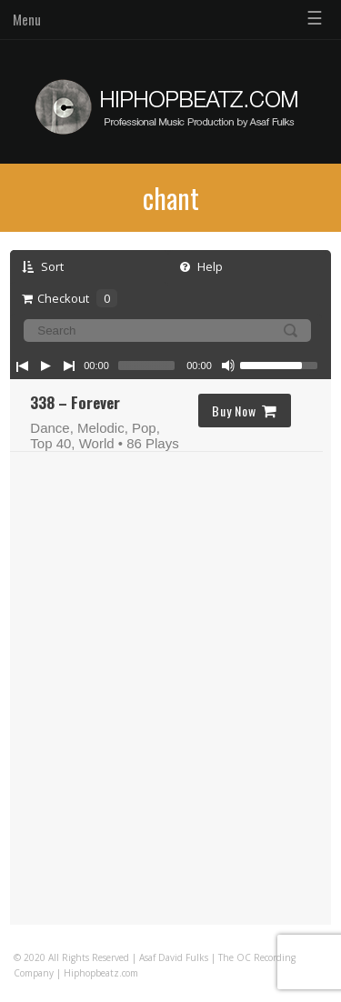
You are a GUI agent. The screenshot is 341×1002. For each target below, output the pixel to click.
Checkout (69, 298)
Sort (43, 266)
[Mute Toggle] (228, 365)
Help (201, 266)
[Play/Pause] (45, 365)
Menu (27, 19)
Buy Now (244, 410)
